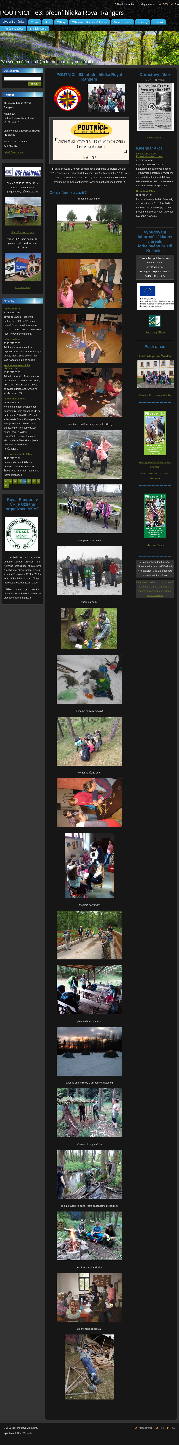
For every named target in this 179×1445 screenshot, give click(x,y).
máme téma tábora (15, 398)
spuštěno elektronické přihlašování (17, 366)
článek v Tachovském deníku (155, 395)
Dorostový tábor (145, 191)
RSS (165, 4)
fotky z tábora (12, 308)
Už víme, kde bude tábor (18, 454)
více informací (22, 287)
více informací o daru (22, 232)
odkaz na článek (155, 545)
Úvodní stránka (125, 4)
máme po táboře (13, 339)
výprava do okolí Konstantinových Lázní (149, 155)
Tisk (177, 4)
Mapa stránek (148, 4)
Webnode (27, 1433)
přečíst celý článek (155, 332)
